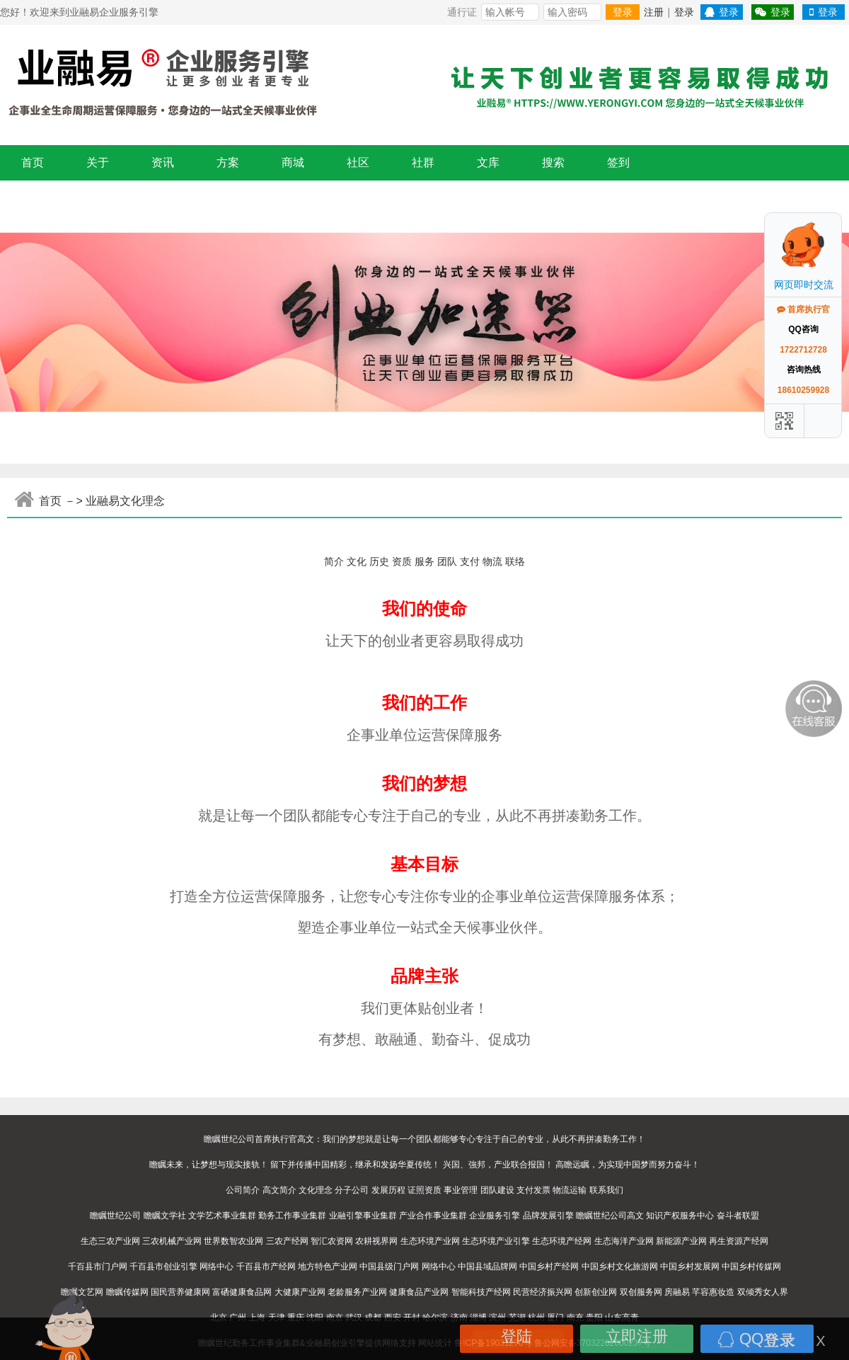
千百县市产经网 (266, 1267)
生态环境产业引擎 (496, 1241)
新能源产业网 (681, 1241)
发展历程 (388, 1190)
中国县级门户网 (389, 1267)
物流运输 (570, 1190)
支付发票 (533, 1190)
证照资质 (424, 1190)
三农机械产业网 (172, 1241)
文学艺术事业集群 (222, 1216)
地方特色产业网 (327, 1267)
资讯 (162, 162)
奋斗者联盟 (738, 1216)
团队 (447, 561)
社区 (358, 162)
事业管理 (461, 1190)
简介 (334, 561)
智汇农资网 (332, 1241)
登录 (623, 12)
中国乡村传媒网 (751, 1267)
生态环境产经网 (561, 1241)
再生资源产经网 (738, 1241)
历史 (379, 561)
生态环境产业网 (430, 1241)
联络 (515, 561)
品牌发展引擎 (548, 1216)
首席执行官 (803, 309)
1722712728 (803, 350)
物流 (492, 561)
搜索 (553, 162)
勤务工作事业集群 (292, 1216)
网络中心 (216, 1267)
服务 (424, 561)
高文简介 (279, 1190)
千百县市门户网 (97, 1267)
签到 (618, 162)
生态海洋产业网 (624, 1241)
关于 (97, 162)
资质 (402, 561)
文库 (488, 162)
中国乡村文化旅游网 (620, 1267)
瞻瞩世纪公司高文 (610, 1216)
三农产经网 (287, 1241)
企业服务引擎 (494, 1216)
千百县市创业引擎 (163, 1267)
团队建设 (497, 1190)
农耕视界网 (376, 1241)
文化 (356, 561)
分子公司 (352, 1190)
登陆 (516, 1336)
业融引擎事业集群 (363, 1216)
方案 (227, 162)
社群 (423, 162)
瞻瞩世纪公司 (115, 1216)
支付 (470, 561)
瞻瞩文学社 (165, 1216)
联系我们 (606, 1190)
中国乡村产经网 (549, 1267)
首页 (32, 162)
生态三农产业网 (110, 1241)
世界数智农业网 (233, 1241)
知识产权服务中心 (680, 1216)
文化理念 (316, 1190)
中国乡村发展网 (690, 1267)
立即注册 (637, 1336)
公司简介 (243, 1190)
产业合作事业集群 (433, 1216)
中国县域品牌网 (487, 1267)
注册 (654, 12)
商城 (293, 162)
